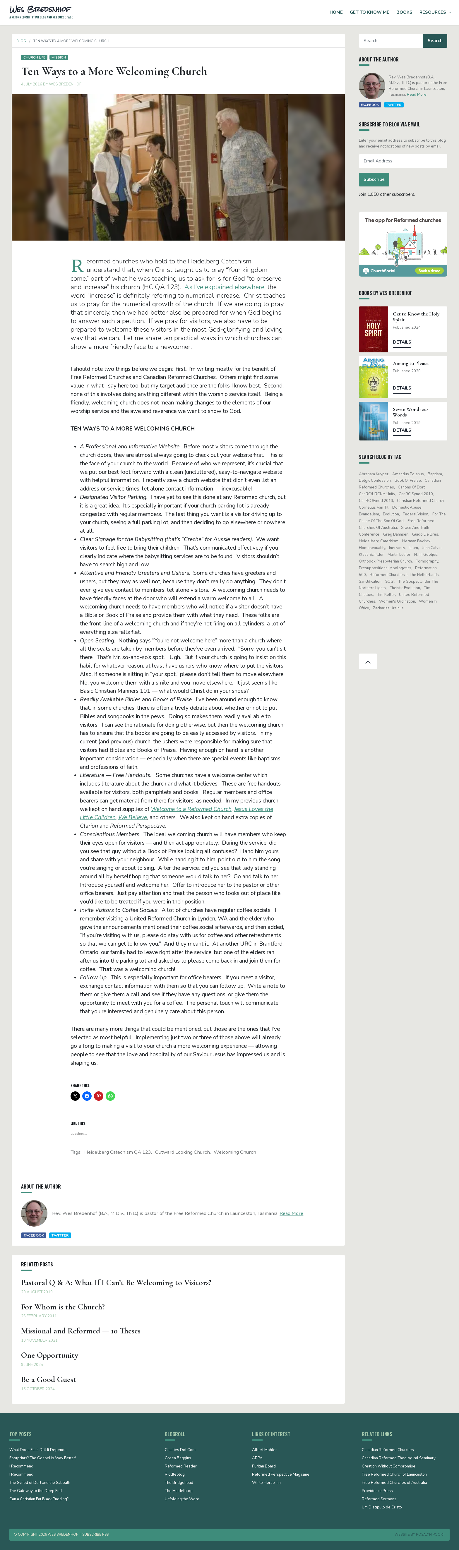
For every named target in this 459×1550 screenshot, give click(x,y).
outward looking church (182, 1152)
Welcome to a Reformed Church (191, 809)
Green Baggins (178, 1458)
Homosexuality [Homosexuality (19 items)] (374, 548)
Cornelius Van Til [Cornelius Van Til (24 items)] (376, 507)
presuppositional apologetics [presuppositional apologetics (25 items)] (387, 568)
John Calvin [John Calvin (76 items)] (434, 548)
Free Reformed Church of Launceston (394, 1474)
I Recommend (21, 1466)
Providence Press (377, 1491)
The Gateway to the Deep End (35, 1491)
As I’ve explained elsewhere (224, 287)
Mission (56, 57)
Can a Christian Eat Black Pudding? (38, 1499)
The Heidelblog (179, 1491)
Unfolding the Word (182, 1499)
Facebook (31, 1235)
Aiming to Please (413, 363)
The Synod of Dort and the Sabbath (39, 1483)
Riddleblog (175, 1474)
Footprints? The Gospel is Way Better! (42, 1458)
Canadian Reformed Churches (388, 1450)
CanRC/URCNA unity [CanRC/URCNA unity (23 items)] (379, 494)
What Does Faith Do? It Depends (37, 1450)
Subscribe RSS (95, 1534)
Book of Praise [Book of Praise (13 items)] (410, 480)
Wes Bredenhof (63, 84)
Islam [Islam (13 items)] (416, 548)
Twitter (57, 1235)
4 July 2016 (29, 84)
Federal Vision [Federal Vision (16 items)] (418, 514)
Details (404, 342)
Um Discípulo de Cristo (382, 1507)
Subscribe (376, 179)
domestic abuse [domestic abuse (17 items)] (409, 507)
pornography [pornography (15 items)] (429, 561)
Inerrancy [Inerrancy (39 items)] (399, 548)
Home (336, 12)
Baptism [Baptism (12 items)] (437, 474)
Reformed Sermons (379, 1499)
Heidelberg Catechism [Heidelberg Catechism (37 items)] (381, 541)
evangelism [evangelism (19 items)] (371, 514)
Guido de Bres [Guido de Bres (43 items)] (428, 534)
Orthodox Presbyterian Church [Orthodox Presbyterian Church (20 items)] (387, 561)
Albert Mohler (264, 1450)
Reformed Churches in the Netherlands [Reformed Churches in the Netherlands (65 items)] (406, 574)
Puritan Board (264, 1466)
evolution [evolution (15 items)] (393, 514)
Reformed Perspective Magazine (280, 1474)
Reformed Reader (181, 1466)
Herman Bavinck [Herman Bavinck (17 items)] (419, 541)
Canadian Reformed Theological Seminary (399, 1458)
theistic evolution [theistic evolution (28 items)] (407, 588)
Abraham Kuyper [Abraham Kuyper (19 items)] (376, 474)
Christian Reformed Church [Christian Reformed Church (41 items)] (422, 500)
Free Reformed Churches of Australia (394, 1483)
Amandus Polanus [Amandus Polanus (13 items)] (410, 474)
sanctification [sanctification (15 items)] (372, 581)
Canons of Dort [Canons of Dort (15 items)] (413, 487)
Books (404, 12)
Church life (32, 57)
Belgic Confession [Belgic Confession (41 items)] (377, 480)
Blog (19, 41)
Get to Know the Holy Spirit (418, 317)
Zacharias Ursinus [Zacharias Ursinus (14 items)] (390, 608)
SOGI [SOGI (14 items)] (392, 581)
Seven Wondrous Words (413, 412)
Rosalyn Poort (430, 1534)
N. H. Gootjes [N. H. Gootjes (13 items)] (428, 554)
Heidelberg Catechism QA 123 (117, 1152)
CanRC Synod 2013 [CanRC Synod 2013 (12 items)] (378, 500)
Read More (289, 1213)
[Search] (393, 41)
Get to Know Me (369, 12)
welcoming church (235, 1152)
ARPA (257, 1458)
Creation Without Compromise (388, 1466)
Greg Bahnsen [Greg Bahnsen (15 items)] (398, 534)
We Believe (132, 817)
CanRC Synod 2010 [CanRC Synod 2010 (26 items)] (418, 494)
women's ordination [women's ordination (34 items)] (399, 601)
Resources (432, 12)
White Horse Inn (266, 1483)
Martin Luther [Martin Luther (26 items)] (401, 554)
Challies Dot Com (180, 1450)
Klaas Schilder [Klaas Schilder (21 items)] (373, 554)
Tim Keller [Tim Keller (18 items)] (388, 594)
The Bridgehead (179, 1483)
